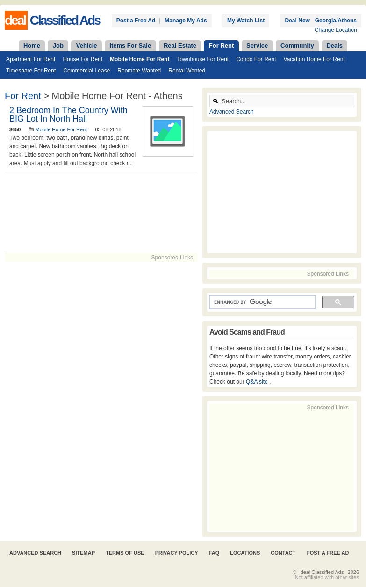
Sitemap (83, 553)
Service (257, 45)
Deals (334, 45)
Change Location (336, 30)
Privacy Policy (176, 553)
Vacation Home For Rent (314, 59)
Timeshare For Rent (31, 70)
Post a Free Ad (136, 20)
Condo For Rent (256, 59)
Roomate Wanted (139, 70)
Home (31, 45)
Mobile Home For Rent (139, 59)
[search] (261, 302)
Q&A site (257, 382)
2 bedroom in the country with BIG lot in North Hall (68, 114)
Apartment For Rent (30, 59)
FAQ (214, 553)
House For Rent (82, 59)
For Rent (221, 45)
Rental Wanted (186, 70)
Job (58, 45)
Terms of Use (125, 553)
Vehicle (86, 45)
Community (297, 45)
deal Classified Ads (322, 572)
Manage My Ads (186, 20)
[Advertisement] (101, 212)
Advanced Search (231, 111)
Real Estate (180, 45)
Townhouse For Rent (203, 59)
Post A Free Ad (327, 553)
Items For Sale (130, 45)
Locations (245, 553)
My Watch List (246, 20)
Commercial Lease (86, 70)
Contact (283, 553)
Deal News (299, 20)
